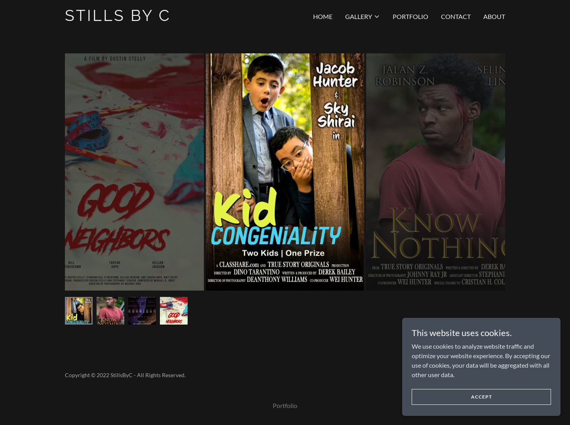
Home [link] (322, 16)
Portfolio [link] (410, 16)
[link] (142, 18)
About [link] (494, 16)
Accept (481, 407)
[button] (362, 16)
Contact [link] (456, 16)
